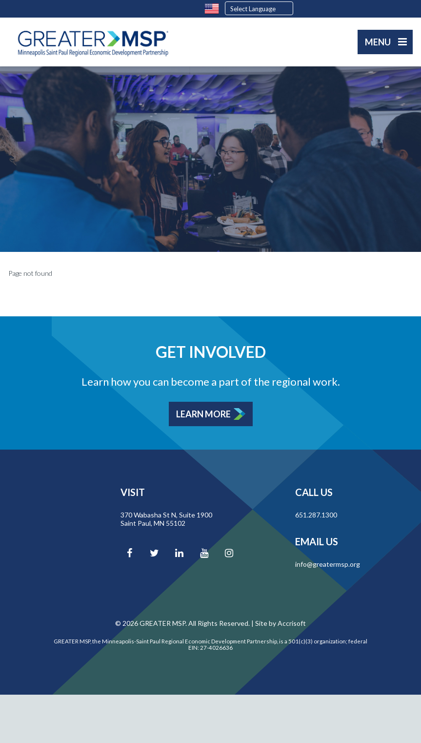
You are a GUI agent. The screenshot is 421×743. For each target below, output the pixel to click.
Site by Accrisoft (280, 623)
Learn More (203, 414)
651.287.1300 (316, 515)
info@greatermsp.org (327, 564)
